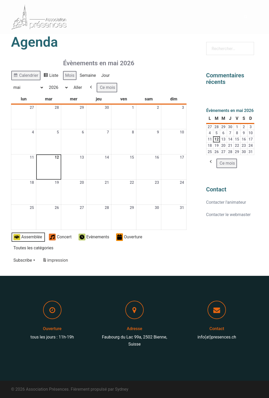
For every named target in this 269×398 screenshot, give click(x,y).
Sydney (121, 389)
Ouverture (129, 237)
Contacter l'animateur (226, 202)
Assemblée (27, 237)
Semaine (88, 75)
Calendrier (25, 76)
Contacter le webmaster (228, 214)
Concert (60, 237)
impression (55, 261)
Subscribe (24, 260)
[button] (246, 17)
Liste (50, 76)
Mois (69, 75)
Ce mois (107, 87)
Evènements (94, 237)
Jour (105, 75)
